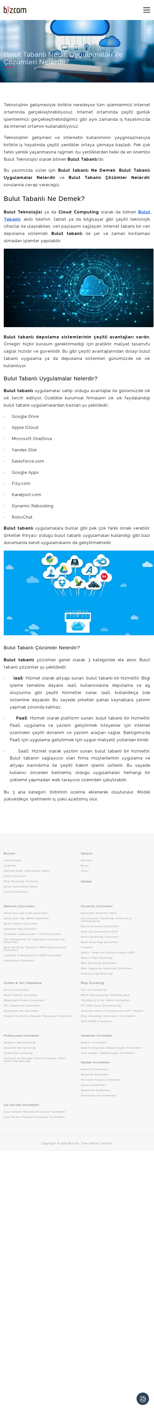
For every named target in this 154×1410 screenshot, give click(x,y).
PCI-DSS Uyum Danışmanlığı (101, 1005)
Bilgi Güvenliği (93, 983)
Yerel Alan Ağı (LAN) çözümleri (26, 913)
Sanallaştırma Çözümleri (21, 1010)
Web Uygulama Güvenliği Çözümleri (107, 968)
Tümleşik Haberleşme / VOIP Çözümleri (33, 934)
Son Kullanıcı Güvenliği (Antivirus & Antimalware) (106, 919)
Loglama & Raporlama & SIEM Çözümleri (33, 955)
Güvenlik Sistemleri (95, 1074)
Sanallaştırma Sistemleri (98, 1095)
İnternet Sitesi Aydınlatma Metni (27, 870)
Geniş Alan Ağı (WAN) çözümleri (27, 918)
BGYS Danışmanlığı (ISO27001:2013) (105, 995)
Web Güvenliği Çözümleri (99, 963)
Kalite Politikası (15, 876)
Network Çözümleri (19, 906)
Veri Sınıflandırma (94, 989)
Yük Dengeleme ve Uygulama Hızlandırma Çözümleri (34, 940)
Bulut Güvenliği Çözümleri (100, 942)
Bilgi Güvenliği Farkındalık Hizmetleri (108, 1016)
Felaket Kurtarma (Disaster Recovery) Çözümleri (38, 1016)
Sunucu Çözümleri (17, 989)
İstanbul (86, 860)
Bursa (85, 865)
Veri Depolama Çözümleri (22, 1005)
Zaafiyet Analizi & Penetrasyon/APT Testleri (112, 1010)
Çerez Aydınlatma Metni (21, 886)
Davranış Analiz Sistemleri (100, 926)
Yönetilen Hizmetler (97, 1035)
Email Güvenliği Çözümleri (100, 936)
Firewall (87, 947)
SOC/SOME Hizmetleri (97, 1021)
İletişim (87, 853)
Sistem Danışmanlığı (18, 1053)
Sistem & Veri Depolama (23, 983)
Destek (86, 881)
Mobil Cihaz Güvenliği (97, 957)
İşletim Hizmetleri (94, 1042)
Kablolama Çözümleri (19, 960)
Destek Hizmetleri (95, 1062)
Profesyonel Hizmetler (21, 1035)
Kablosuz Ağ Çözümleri (20, 928)
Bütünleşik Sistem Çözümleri (24, 1000)
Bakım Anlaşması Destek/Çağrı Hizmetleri (111, 1047)
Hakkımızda (12, 860)
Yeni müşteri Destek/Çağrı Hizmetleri (108, 1053)
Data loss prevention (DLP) (99, 931)
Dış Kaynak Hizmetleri (21, 1105)
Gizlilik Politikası (16, 891)
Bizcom (9, 853)
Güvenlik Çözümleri (97, 906)
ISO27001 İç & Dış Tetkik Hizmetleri (106, 1000)
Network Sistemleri (94, 1069)
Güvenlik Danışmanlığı (20, 1047)
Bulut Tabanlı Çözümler (21, 923)
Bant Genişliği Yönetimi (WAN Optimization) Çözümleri (35, 948)
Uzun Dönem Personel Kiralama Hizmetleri (35, 1111)
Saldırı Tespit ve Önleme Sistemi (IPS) (108, 952)
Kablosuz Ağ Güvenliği (97, 973)
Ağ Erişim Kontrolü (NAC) (99, 913)
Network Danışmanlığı (20, 1042)
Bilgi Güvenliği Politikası (21, 881)
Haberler (10, 865)
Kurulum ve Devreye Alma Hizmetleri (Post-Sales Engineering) (35, 1059)
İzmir (84, 870)
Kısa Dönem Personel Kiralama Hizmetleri (34, 1117)
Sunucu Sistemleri (94, 1085)
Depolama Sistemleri (96, 1090)
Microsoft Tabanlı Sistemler (100, 1079)
